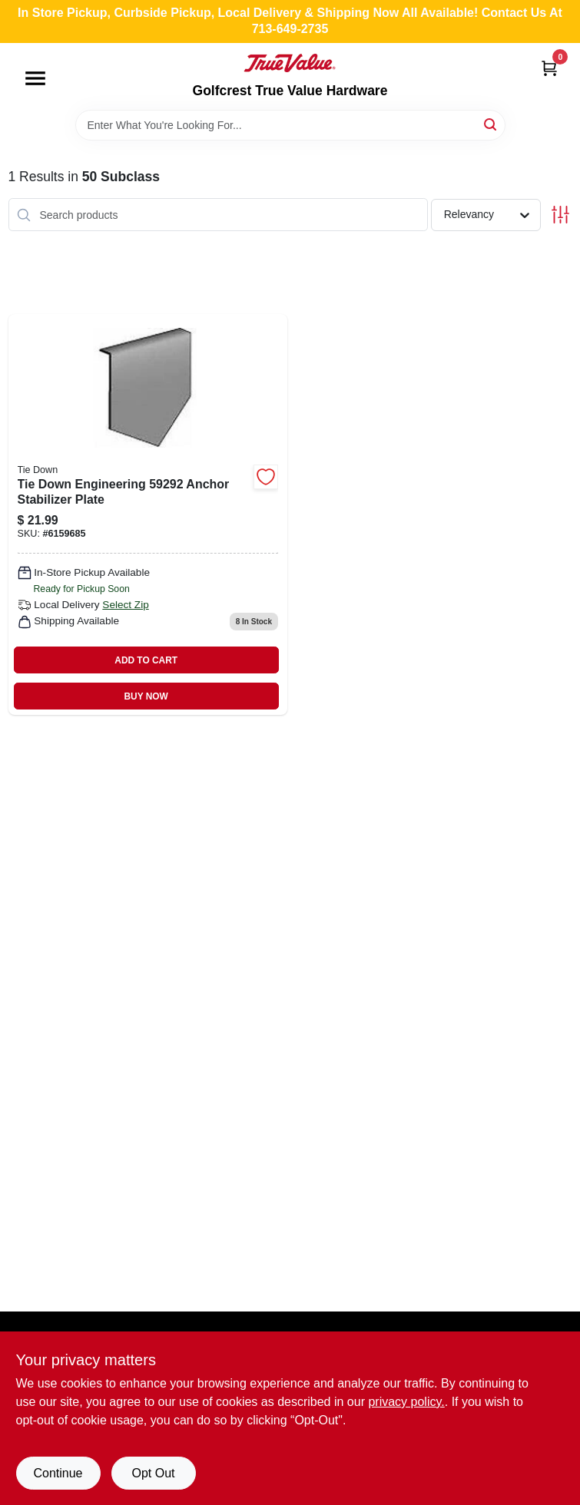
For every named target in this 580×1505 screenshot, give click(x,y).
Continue (57, 1473)
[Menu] (35, 78)
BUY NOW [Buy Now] (146, 696)
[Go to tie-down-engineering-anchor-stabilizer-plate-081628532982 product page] (148, 514)
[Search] (491, 124)
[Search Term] (290, 125)
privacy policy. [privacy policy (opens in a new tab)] (406, 1401)
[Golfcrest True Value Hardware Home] (290, 63)
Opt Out (152, 1473)
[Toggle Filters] (560, 214)
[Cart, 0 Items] (549, 68)
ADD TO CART (145, 660)
